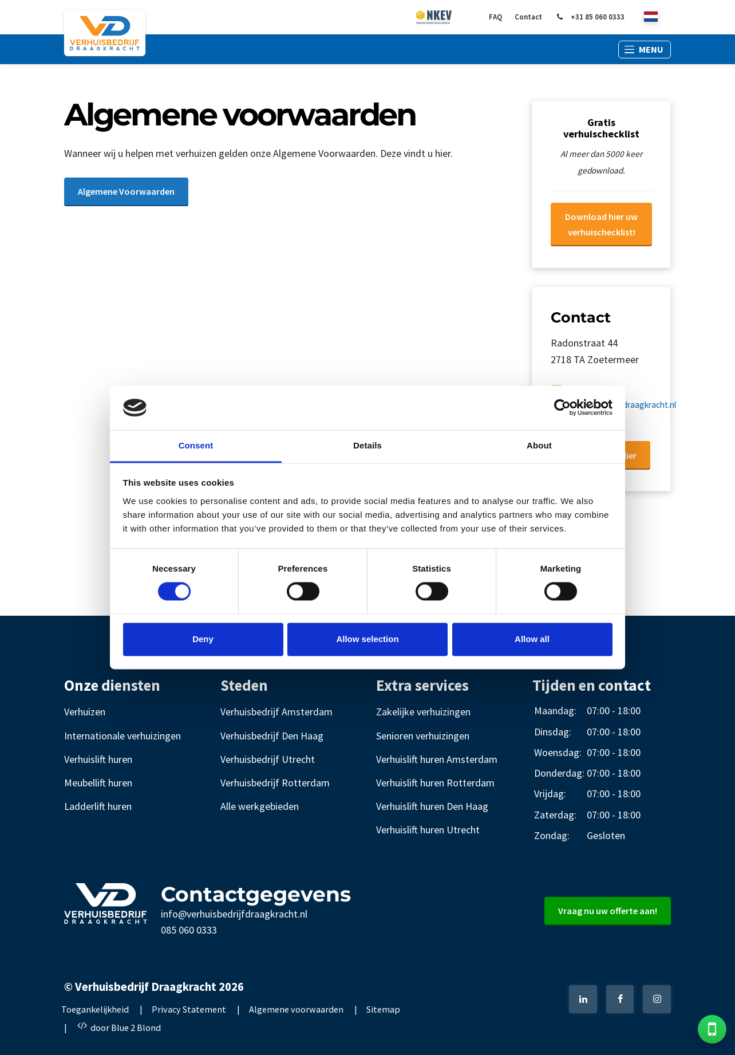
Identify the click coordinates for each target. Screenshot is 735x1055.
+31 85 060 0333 (590, 17)
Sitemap (383, 1009)
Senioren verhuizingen (422, 735)
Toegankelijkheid (95, 1009)
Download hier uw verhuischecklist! (601, 224)
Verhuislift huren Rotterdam (435, 782)
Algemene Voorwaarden (126, 191)
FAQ (495, 17)
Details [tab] (367, 445)
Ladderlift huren (98, 806)
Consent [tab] (196, 445)
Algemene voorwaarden (296, 1009)
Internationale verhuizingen (122, 735)
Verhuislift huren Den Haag (432, 806)
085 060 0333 (189, 929)
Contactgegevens (256, 894)
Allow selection (367, 639)
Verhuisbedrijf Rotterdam (275, 782)
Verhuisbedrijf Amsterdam (276, 711)
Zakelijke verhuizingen (423, 711)
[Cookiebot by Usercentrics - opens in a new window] (562, 407)
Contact (528, 17)
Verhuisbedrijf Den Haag (271, 735)
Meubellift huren (98, 782)
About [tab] (539, 445)
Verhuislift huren (98, 759)
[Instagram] (657, 999)
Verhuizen (84, 711)
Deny (203, 639)
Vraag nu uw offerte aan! (607, 910)
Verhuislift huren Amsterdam (436, 759)
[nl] (651, 17)
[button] (644, 49)
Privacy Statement (189, 1009)
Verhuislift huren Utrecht (428, 829)
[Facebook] (620, 999)
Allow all (532, 639)
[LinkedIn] (583, 999)
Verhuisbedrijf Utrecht (267, 759)
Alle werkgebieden (259, 806)
